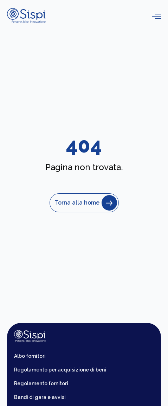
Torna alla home (84, 203)
